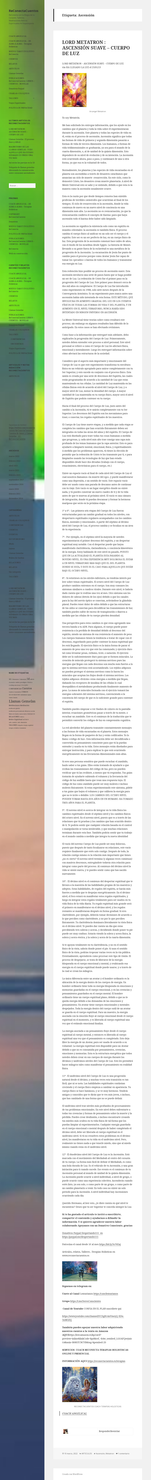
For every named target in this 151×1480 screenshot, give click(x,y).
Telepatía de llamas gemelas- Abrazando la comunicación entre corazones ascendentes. (22, 170)
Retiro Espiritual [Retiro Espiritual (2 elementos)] (15, 719)
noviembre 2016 (16, 484)
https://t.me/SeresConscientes (85, 1301)
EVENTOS (13, 534)
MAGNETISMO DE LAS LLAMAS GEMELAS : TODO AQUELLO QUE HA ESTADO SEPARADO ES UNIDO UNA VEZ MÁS (21, 152)
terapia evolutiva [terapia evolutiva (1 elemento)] (14, 728)
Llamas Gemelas (16, 73)
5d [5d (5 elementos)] (28, 678)
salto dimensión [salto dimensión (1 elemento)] (22, 722)
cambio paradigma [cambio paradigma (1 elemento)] (20, 682)
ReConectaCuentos (23, 11)
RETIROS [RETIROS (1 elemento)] (26, 719)
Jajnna (12, 548)
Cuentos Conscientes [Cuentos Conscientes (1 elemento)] (15, 692)
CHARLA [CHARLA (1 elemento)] (29, 682)
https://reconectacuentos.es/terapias (106, 1361)
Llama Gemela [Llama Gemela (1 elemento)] (13, 697)
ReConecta (13, 249)
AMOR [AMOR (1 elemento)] (32, 679)
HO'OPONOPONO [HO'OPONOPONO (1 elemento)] (14, 695)
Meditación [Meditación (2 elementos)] (24, 705)
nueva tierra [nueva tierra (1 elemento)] (23, 714)
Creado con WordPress (72, 1474)
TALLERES (13, 98)
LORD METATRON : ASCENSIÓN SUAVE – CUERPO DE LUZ (18, 132)
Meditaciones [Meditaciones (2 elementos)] (14, 705)
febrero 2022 (14, 461)
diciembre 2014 (16, 498)
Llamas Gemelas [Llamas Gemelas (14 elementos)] (22, 701)
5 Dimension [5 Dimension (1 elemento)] (15, 679)
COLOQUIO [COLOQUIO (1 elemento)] (24, 685)
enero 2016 (14, 489)
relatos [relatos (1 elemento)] (22, 717)
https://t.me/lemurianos (105, 1293)
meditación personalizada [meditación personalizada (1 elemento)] (16, 711)
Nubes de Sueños (16, 558)
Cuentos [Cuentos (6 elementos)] (27, 688)
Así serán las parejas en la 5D (22, 162)
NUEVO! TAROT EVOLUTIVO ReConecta (21, 52)
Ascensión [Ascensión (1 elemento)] (12, 682)
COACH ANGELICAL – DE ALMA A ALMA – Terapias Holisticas (20, 44)
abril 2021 (13, 465)
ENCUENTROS (17, 344)
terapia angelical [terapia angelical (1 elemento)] (28, 725)
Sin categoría (15, 572)
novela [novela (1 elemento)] (33, 711)
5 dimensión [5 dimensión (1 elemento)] (22, 679)
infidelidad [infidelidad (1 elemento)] (24, 695)
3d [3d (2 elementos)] (10, 679)
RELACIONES (15, 562)
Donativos (13, 221)
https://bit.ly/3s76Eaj (110, 1244)
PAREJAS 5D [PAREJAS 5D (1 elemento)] (31, 714)
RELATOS (13, 63)
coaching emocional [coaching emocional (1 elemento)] (14, 685)
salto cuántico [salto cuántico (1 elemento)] (13, 722)
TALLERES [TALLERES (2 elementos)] (13, 725)
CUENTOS (13, 59)
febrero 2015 (14, 493)
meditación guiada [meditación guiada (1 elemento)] (14, 708)
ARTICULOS (14, 68)
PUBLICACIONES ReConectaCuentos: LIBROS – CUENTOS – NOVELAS (21, 81)
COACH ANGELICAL (18, 36)
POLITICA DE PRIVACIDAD (20, 107)
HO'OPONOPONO (17, 539)
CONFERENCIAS (18, 339)
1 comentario (123, 1453)
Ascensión (100, 1453)
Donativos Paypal (16, 88)
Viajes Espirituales (17, 103)
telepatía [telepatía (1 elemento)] (20, 725)
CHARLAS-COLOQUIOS (19, 93)
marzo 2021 (14, 470)
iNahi (11, 544)
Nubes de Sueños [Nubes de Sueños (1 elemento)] (14, 714)
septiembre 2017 (16, 479)
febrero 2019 (14, 475)
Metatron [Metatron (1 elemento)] (27, 711)
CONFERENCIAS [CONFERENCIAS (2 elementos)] (15, 689)
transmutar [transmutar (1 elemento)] (23, 728)
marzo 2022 (14, 456)
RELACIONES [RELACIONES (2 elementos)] (14, 716)
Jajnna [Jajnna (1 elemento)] (29, 695)
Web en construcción (18, 253)
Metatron (110, 1453)
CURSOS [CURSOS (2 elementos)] (25, 692)
